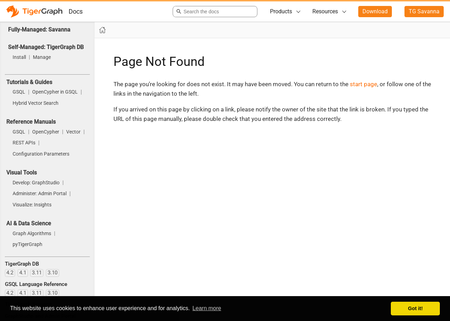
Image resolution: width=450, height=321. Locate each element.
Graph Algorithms (32, 233)
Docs (76, 11)
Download (375, 11)
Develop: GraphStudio (36, 182)
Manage (42, 57)
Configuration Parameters (41, 154)
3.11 (37, 272)
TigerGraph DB (22, 264)
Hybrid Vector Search (35, 103)
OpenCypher (45, 132)
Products (281, 11)
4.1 (22, 272)
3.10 (52, 272)
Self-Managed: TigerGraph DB (46, 47)
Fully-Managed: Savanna (39, 29)
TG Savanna (424, 11)
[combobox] (214, 11)
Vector (73, 132)
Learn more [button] (207, 308)
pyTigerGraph (27, 244)
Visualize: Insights (32, 205)
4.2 (9, 272)
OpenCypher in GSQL (55, 92)
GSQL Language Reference (36, 284)
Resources (325, 11)
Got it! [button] (415, 308)
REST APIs (24, 143)
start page (363, 84)
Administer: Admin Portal (40, 193)
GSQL (19, 92)
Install (19, 57)
